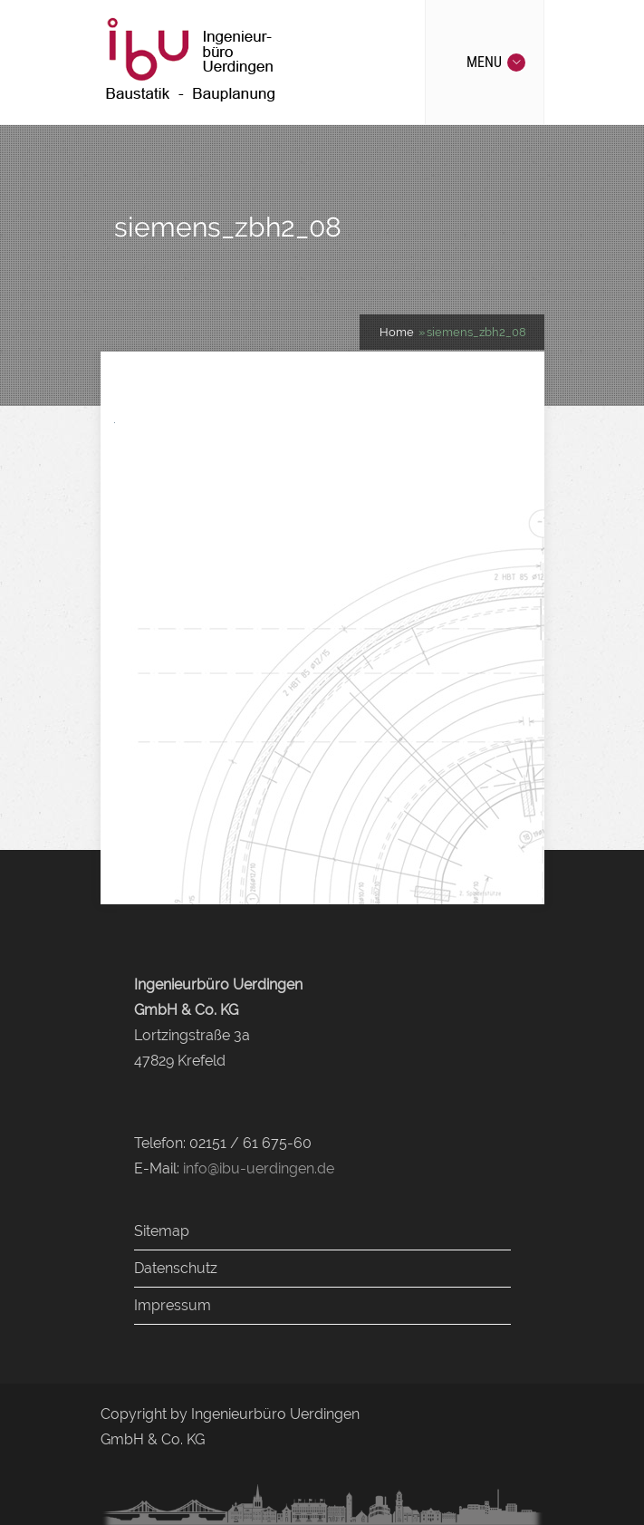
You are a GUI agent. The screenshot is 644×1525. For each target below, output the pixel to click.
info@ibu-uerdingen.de (258, 1168)
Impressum (172, 1305)
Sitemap (161, 1231)
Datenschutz (175, 1268)
